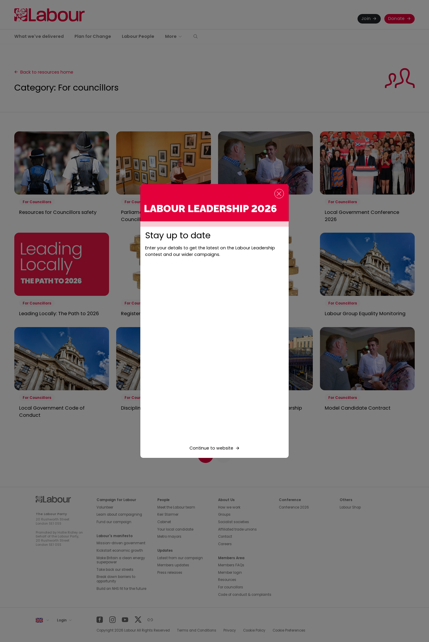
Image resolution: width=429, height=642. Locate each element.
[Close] (279, 193)
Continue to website (211, 448)
